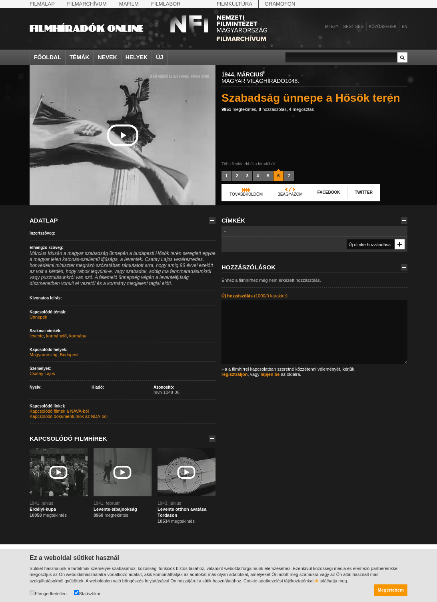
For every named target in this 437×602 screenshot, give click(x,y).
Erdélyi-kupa (43, 509)
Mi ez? (331, 26)
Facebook (328, 192)
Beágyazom (290, 194)
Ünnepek (38, 317)
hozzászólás (273, 109)
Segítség (353, 26)
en (404, 26)
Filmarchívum (87, 4)
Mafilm (129, 4)
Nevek (107, 57)
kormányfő (56, 335)
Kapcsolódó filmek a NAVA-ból (59, 411)
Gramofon (280, 4)
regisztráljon (234, 374)
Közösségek (383, 26)
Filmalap (42, 4)
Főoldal (47, 57)
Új (159, 57)
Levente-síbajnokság (115, 509)
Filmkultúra (234, 4)
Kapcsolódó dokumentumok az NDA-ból (69, 416)
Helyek (137, 57)
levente (37, 335)
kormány (77, 335)
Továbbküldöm (246, 194)
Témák (80, 57)
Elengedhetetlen (48, 593)
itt (317, 580)
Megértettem (391, 590)
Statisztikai (87, 593)
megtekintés (238, 109)
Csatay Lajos (42, 373)
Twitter (363, 192)
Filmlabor (166, 4)
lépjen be (270, 374)
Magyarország (44, 354)
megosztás (301, 109)
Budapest (69, 354)
